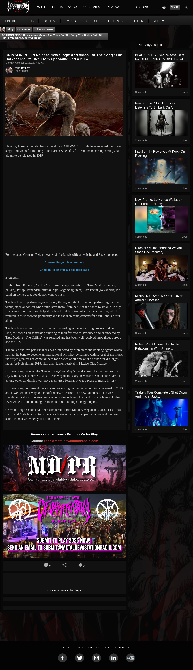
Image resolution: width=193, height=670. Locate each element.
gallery (49, 21)
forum (138, 21)
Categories (23, 29)
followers (116, 21)
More (159, 21)
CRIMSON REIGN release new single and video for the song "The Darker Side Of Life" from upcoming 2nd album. (52, 36)
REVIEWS (113, 7)
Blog (10, 29)
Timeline (11, 21)
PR (84, 7)
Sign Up (175, 7)
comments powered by (64, 590)
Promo (72, 434)
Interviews (56, 434)
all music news (44, 29)
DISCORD (141, 7)
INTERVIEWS (69, 7)
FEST (127, 7)
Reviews (38, 434)
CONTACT (96, 7)
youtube (92, 21)
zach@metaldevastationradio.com (71, 441)
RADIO (40, 7)
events (71, 21)
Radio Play (89, 434)
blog (30, 21)
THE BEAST (22, 68)
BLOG (53, 7)
